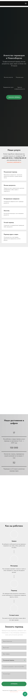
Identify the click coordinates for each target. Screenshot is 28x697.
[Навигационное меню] (26, 3)
